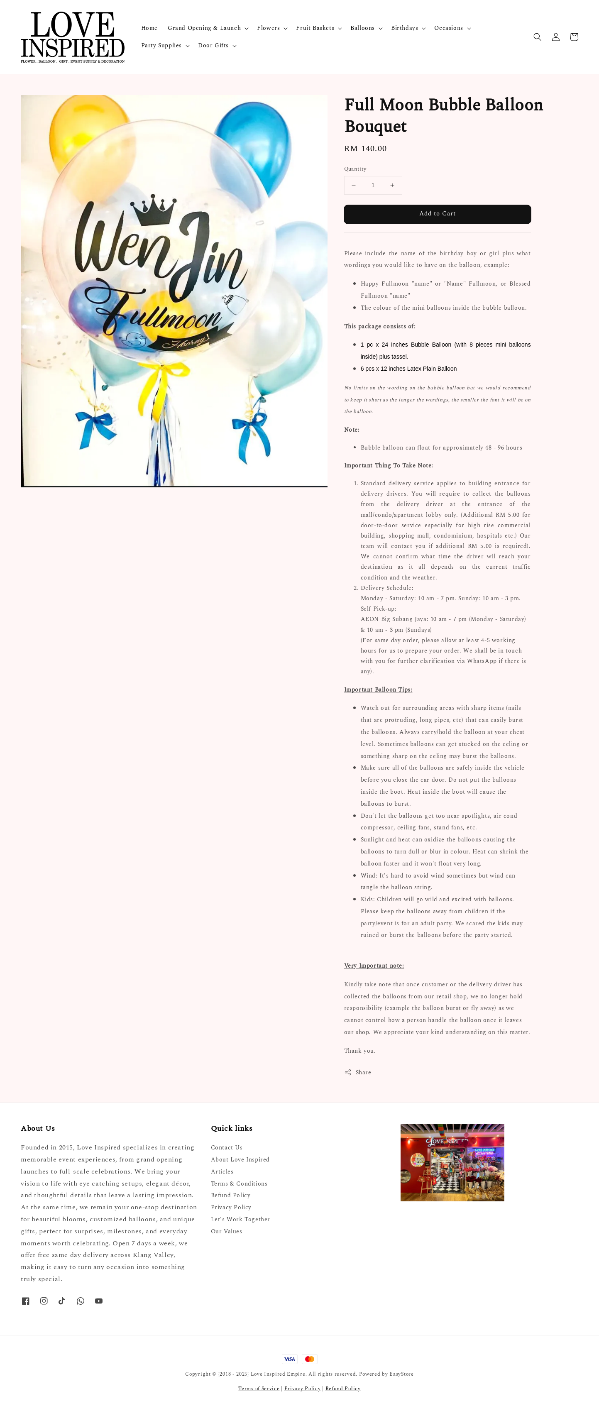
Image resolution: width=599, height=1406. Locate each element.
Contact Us (227, 1148)
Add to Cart (437, 213)
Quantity (355, 169)
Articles (222, 1171)
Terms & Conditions (239, 1183)
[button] (537, 37)
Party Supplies (161, 45)
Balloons (362, 28)
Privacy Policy (231, 1207)
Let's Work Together (240, 1219)
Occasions (448, 28)
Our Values (226, 1231)
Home (149, 28)
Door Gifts (213, 45)
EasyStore (401, 1374)
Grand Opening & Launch (204, 28)
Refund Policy (231, 1195)
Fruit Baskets (315, 28)
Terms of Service (258, 1389)
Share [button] (358, 1072)
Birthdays (404, 28)
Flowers (268, 28)
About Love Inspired (240, 1159)
